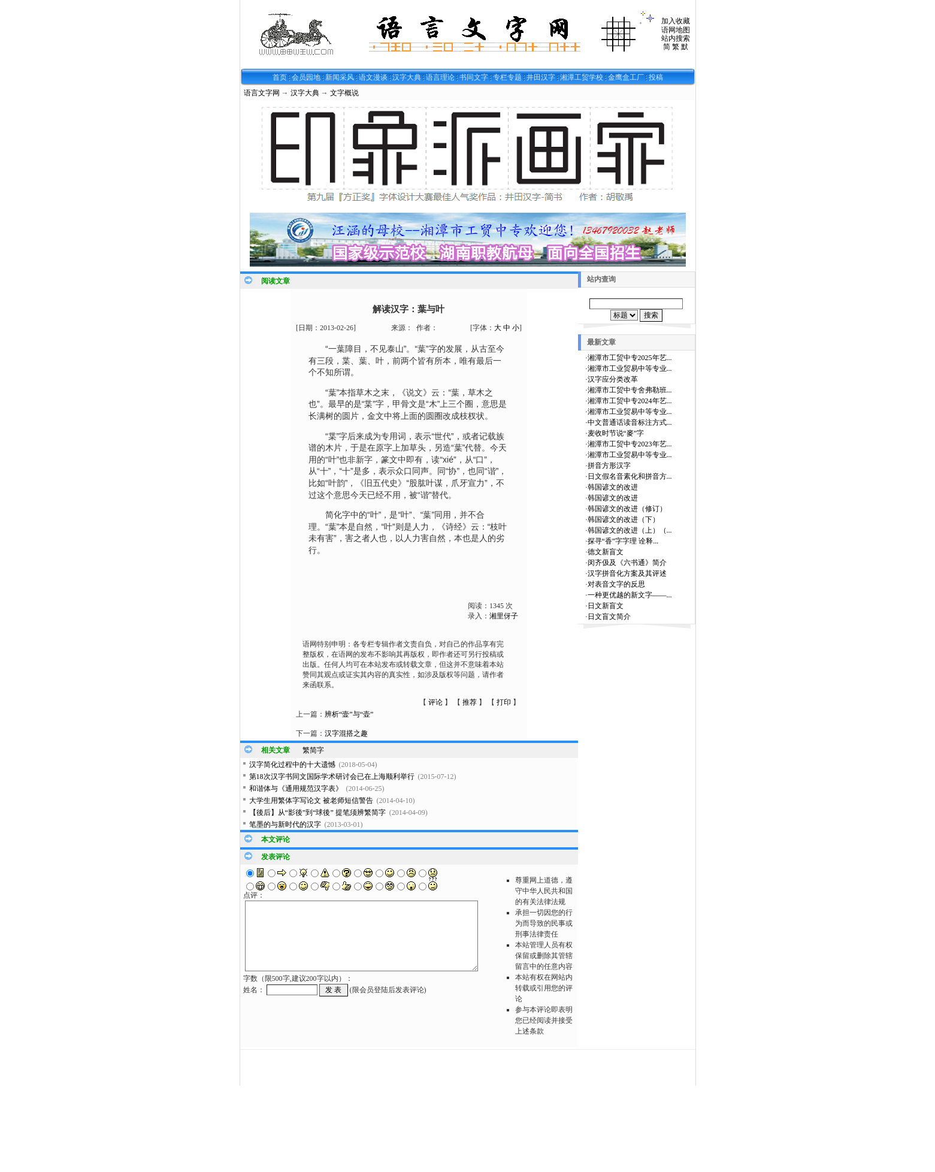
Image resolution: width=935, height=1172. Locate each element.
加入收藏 (675, 21)
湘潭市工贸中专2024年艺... (630, 401)
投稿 (656, 77)
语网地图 (675, 30)
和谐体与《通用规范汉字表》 (296, 788)
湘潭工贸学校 (581, 77)
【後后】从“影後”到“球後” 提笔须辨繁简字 (317, 812)
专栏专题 (507, 77)
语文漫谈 (373, 77)
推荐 (469, 702)
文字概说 (344, 93)
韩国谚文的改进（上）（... (630, 530)
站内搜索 (675, 38)
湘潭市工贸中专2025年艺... (630, 358)
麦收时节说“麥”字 (616, 433)
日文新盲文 (606, 606)
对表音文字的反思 (616, 584)
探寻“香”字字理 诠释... (623, 541)
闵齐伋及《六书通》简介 (627, 562)
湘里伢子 (503, 616)
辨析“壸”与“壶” (349, 714)
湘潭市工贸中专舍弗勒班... (630, 390)
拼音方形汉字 (609, 465)
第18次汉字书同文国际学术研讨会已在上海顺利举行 (331, 776)
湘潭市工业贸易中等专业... (630, 368)
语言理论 (440, 77)
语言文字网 (262, 93)
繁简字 (313, 750)
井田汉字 (540, 77)
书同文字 (473, 77)
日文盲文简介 (609, 616)
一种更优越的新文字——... (630, 595)
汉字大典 (406, 77)
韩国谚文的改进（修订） (627, 509)
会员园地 (306, 77)
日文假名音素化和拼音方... (630, 476)
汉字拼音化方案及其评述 (627, 573)
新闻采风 (339, 77)
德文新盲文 (606, 552)
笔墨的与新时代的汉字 (285, 824)
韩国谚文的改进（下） (623, 519)
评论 (435, 702)
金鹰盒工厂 (626, 77)
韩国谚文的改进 (613, 487)
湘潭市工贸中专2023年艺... (630, 444)
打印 (504, 702)
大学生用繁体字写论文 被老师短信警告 (311, 800)
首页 (280, 77)
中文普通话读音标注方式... (630, 422)
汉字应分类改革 (613, 379)
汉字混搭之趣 (346, 733)
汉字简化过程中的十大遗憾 (292, 764)
